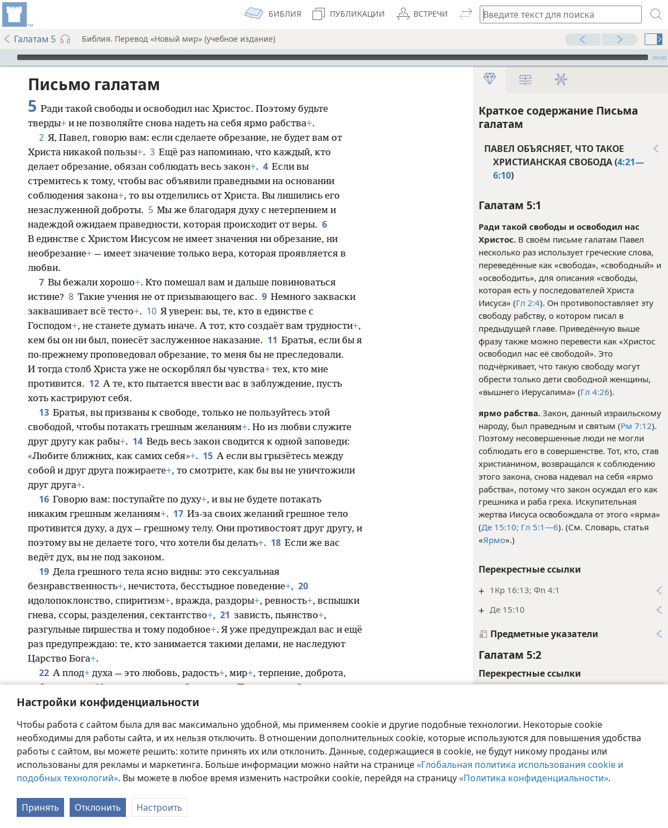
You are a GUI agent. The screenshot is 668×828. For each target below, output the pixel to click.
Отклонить (98, 807)
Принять (40, 807)
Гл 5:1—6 (538, 527)
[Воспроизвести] (7, 57)
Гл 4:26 (595, 391)
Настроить (159, 807)
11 (272, 340)
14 (137, 441)
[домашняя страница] (16, 14)
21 (225, 615)
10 (151, 311)
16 (44, 499)
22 (44, 673)
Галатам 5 (29, 39)
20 (303, 586)
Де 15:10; (500, 527)
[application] (334, 57)
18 (275, 542)
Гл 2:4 (528, 302)
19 (44, 571)
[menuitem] (16, 14)
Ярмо (494, 539)
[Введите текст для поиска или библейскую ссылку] (555, 14)
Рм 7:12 (636, 425)
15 (207, 456)
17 (178, 513)
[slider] (332, 57)
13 (44, 412)
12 (94, 383)
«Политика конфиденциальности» (533, 778)
